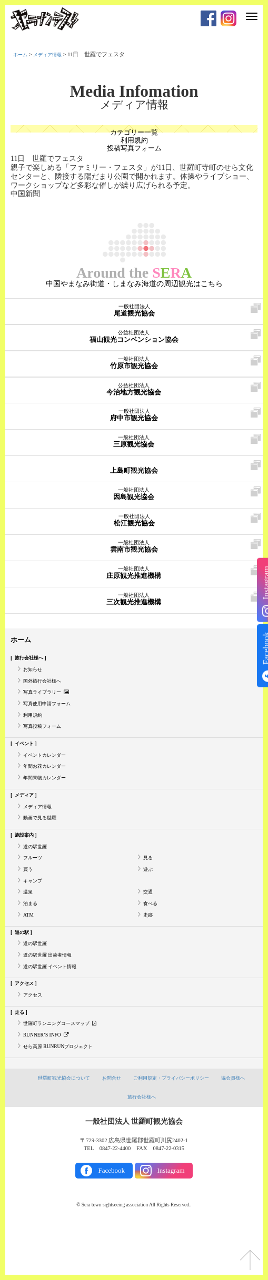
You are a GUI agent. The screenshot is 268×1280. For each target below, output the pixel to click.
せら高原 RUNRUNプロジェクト (64, 1096)
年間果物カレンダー (49, 801)
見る (149, 888)
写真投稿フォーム (46, 744)
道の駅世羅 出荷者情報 (53, 996)
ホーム (22, 54)
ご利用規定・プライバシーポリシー (174, 1128)
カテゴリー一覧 (134, 133)
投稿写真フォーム (134, 151)
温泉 (29, 927)
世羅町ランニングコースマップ (67, 1071)
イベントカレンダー (49, 775)
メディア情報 (53, 54)
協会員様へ (241, 1128)
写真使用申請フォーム (52, 719)
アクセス (26, 1027)
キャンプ (34, 914)
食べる (152, 939)
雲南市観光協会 (134, 556)
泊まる (32, 939)
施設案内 (26, 863)
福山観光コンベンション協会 (134, 346)
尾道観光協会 (134, 320)
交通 (149, 927)
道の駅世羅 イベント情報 (55, 1009)
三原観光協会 (134, 451)
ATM (29, 952)
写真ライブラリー (50, 707)
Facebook (111, 1221)
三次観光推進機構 (134, 609)
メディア (26, 819)
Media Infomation (134, 91)
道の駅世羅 (37, 876)
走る (21, 1058)
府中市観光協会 (134, 425)
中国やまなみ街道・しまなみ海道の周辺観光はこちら (134, 293)
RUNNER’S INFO (48, 1084)
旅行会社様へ (32, 668)
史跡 (149, 952)
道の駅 (24, 970)
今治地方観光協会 (134, 399)
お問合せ (109, 1128)
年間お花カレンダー (49, 788)
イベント (26, 763)
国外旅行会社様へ (46, 693)
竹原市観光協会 (134, 372)
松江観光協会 (134, 530)
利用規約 (134, 142)
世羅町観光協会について (57, 1128)
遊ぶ (149, 902)
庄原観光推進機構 (134, 582)
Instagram (171, 1221)
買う (29, 902)
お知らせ (34, 681)
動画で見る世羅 (43, 845)
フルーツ (34, 888)
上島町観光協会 (134, 477)
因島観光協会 (134, 503)
